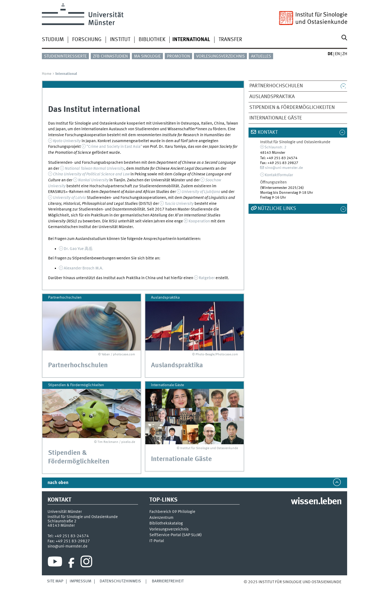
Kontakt (268, 132)
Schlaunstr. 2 (275, 147)
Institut (120, 39)
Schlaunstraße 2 (62, 521)
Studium (53, 39)
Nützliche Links (277, 208)
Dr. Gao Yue (78, 249)
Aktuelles (261, 56)
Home (46, 74)
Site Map (55, 581)
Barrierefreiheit (168, 581)
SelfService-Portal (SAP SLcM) (175, 535)
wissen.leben (316, 502)
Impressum (80, 581)
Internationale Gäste (275, 118)
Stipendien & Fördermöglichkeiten (292, 107)
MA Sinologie (147, 56)
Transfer (230, 39)
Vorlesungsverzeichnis (220, 56)
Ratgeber (207, 278)
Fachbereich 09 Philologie (172, 512)
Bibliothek (152, 39)
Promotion (178, 56)
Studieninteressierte (65, 56)
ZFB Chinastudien (110, 56)
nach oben (58, 482)
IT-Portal (156, 541)
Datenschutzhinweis (120, 581)
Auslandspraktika (272, 96)
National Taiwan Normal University (94, 168)
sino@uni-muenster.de (284, 168)
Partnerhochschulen (276, 86)
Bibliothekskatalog (166, 524)
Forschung (87, 39)
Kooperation (199, 221)
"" (114, 147)
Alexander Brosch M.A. (83, 268)
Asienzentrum (161, 518)
